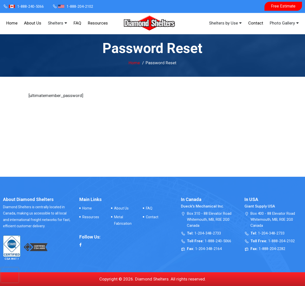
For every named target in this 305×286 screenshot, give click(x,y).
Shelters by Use (223, 23)
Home (12, 23)
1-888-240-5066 (23, 6)
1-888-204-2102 (72, 6)
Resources (98, 23)
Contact (255, 23)
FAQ (77, 23)
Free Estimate (283, 6)
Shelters (55, 23)
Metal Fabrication (123, 220)
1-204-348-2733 (207, 233)
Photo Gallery (282, 23)
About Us (32, 23)
